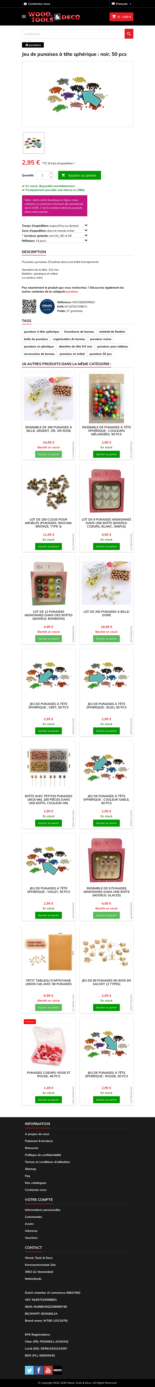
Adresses (31, 1230)
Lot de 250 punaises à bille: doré (107, 613)
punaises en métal (72, 354)
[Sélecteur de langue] (122, 4)
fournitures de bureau (79, 331)
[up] (51, 173)
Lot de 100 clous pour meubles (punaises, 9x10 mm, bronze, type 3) (48, 522)
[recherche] (77, 34)
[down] (51, 177)
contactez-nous (39, 3)
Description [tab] (34, 252)
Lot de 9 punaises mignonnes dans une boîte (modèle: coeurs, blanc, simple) (106, 522)
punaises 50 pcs (101, 354)
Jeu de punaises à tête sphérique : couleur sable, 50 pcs (106, 799)
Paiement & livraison (39, 1141)
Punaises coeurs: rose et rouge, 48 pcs (48, 1074)
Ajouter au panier (78, 175)
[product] (48, 398)
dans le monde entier (54, 230)
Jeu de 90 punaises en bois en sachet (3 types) (106, 982)
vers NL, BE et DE (54, 235)
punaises (72, 291)
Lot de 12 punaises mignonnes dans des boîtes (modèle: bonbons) (49, 615)
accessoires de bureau (39, 354)
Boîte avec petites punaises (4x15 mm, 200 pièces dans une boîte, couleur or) (48, 799)
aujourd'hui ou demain (54, 225)
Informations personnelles (43, 1210)
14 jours (54, 240)
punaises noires (100, 339)
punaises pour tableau (112, 346)
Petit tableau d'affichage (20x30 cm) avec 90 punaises (48, 982)
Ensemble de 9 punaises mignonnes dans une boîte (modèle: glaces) (107, 891)
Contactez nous (36, 1189)
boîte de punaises (36, 339)
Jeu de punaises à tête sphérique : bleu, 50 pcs (106, 705)
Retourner (31, 1148)
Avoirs (29, 1223)
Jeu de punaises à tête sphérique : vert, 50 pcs (48, 705)
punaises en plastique (39, 346)
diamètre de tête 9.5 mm (75, 346)
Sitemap (30, 1169)
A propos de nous (37, 1134)
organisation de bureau (69, 339)
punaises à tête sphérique (41, 331)
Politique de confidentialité (43, 1155)
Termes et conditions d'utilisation (47, 1162)
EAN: (60, 306)
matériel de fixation (112, 331)
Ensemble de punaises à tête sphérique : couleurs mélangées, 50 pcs (106, 430)
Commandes (33, 1217)
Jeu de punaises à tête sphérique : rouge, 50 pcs (106, 1074)
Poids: (61, 311)
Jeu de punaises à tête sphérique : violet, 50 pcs (48, 890)
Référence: (64, 302)
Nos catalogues (35, 1182)
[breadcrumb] (33, 45)
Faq (27, 1176)
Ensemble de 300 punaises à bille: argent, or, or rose (48, 429)
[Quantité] (42, 175)
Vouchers (31, 1237)
